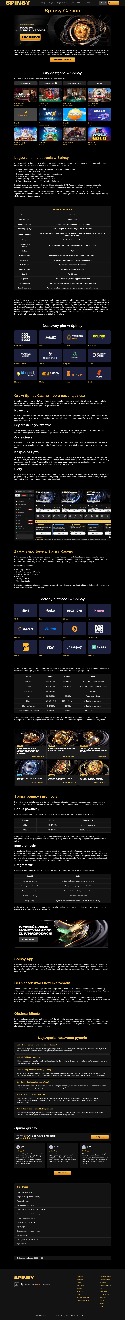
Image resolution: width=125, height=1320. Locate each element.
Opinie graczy (22, 1244)
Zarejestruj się (113, 2)
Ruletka (102, 1303)
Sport (72, 3)
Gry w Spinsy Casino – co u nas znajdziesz (32, 1209)
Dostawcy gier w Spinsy (25, 1205)
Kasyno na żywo (62, 3)
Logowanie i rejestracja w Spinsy (28, 1197)
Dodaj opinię (100, 1137)
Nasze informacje (23, 1201)
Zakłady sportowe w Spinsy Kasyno (29, 1214)
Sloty (99, 83)
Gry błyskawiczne (74, 83)
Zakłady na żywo (105, 1279)
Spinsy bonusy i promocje (26, 1222)
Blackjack (103, 1297)
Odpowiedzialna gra (83, 1300)
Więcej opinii (63, 1172)
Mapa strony (80, 1285)
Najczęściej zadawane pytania (27, 1239)
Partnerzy (80, 1291)
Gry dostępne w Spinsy (25, 1192)
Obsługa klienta (22, 1235)
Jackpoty (102, 1300)
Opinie (79, 1282)
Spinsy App (21, 1227)
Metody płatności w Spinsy (26, 1218)
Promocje (42, 3)
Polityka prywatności (83, 1297)
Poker (101, 1306)
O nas (79, 1294)
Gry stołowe (103, 1291)
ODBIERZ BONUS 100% (62, 60)
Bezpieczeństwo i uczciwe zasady (29, 1231)
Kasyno (51, 3)
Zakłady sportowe (105, 1276)
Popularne (26, 83)
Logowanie (86, 3)
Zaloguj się (103, 3)
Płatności (79, 1288)
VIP (78, 3)
